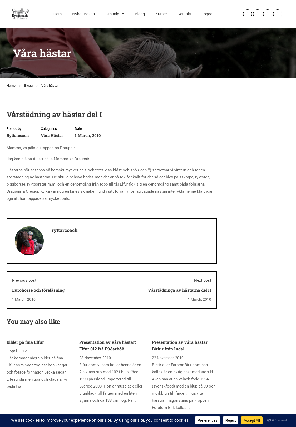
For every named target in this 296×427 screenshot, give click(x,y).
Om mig (114, 13)
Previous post (24, 280)
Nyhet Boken (83, 14)
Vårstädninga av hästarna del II (179, 290)
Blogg (140, 14)
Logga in (209, 14)
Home (11, 85)
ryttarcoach (18, 135)
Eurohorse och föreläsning (38, 290)
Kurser (161, 14)
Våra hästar (49, 85)
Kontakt (184, 14)
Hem (57, 14)
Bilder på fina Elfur (25, 342)
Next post (202, 280)
